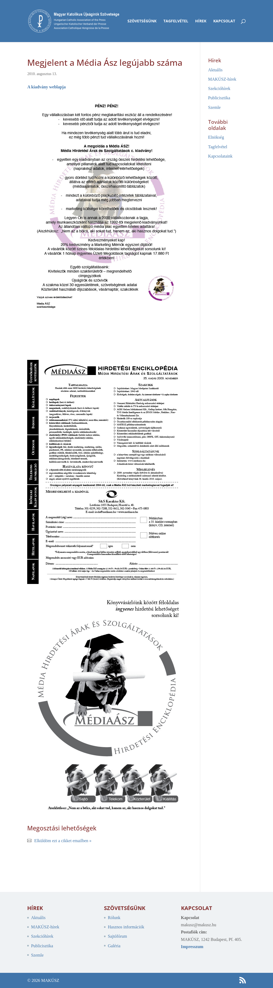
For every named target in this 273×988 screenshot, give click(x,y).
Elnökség (216, 137)
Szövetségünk (141, 21)
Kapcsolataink (220, 156)
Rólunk (114, 917)
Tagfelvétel (175, 21)
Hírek (200, 21)
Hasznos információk (126, 927)
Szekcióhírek (219, 88)
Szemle (214, 107)
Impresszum (192, 946)
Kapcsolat (224, 21)
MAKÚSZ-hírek (222, 79)
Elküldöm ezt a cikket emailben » (62, 840)
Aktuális (215, 70)
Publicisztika (219, 98)
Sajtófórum (117, 936)
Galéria (114, 946)
